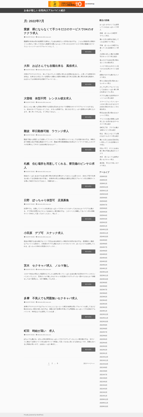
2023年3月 (103, 304)
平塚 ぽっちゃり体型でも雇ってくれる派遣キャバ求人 (109, 48)
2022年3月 (103, 346)
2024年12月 (104, 229)
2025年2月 (103, 222)
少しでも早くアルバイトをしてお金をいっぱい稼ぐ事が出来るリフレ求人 (109, 89)
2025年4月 (103, 215)
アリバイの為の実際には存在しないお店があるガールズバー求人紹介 (109, 121)
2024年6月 (103, 251)
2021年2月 (103, 392)
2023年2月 (103, 307)
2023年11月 (104, 275)
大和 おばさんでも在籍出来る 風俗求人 (50, 65)
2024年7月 (103, 247)
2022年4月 (103, 343)
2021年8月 (103, 371)
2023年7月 (103, 289)
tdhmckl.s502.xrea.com (44, 37)
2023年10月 (104, 279)
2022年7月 (103, 332)
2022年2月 (103, 350)
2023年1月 (103, 311)
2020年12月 (104, 399)
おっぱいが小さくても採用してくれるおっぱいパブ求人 (109, 27)
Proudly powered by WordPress (33, 415)
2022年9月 (103, 325)
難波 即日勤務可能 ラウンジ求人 (46, 131)
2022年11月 (104, 318)
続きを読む (88, 52)
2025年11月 (104, 191)
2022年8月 (103, 328)
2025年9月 (103, 198)
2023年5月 (103, 297)
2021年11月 (104, 360)
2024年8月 (103, 244)
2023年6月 (103, 293)
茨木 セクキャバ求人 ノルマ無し (46, 265)
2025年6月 (103, 208)
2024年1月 (103, 268)
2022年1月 (103, 353)
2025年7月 (103, 205)
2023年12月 (104, 272)
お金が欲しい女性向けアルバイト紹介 (44, 10)
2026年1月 (103, 183)
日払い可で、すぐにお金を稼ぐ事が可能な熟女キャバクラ (109, 150)
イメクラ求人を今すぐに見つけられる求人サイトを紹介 (109, 68)
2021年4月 (103, 385)
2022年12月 (104, 314)
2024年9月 (103, 240)
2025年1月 (103, 226)
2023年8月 (103, 286)
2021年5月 (103, 382)
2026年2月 (103, 180)
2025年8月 (103, 201)
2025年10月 (104, 194)
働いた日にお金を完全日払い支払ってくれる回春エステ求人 (109, 142)
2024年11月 (104, 233)
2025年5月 (103, 212)
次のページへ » (89, 363)
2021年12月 (104, 357)
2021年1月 (103, 396)
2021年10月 (104, 364)
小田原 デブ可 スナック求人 (43, 233)
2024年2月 (103, 265)
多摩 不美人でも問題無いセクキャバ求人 (50, 298)
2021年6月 (103, 378)
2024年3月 (103, 261)
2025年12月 (104, 187)
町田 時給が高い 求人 (39, 330)
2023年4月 (103, 300)
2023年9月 (103, 282)
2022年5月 (103, 339)
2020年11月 (104, 403)
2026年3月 (103, 176)
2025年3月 (103, 219)
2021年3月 (103, 389)
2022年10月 (104, 321)
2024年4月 (103, 258)
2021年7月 (103, 374)
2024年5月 (103, 254)
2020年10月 (104, 406)
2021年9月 (103, 367)
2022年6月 (103, 336)
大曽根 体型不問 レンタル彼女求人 (48, 98)
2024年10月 (104, 236)
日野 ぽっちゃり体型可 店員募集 (46, 200)
